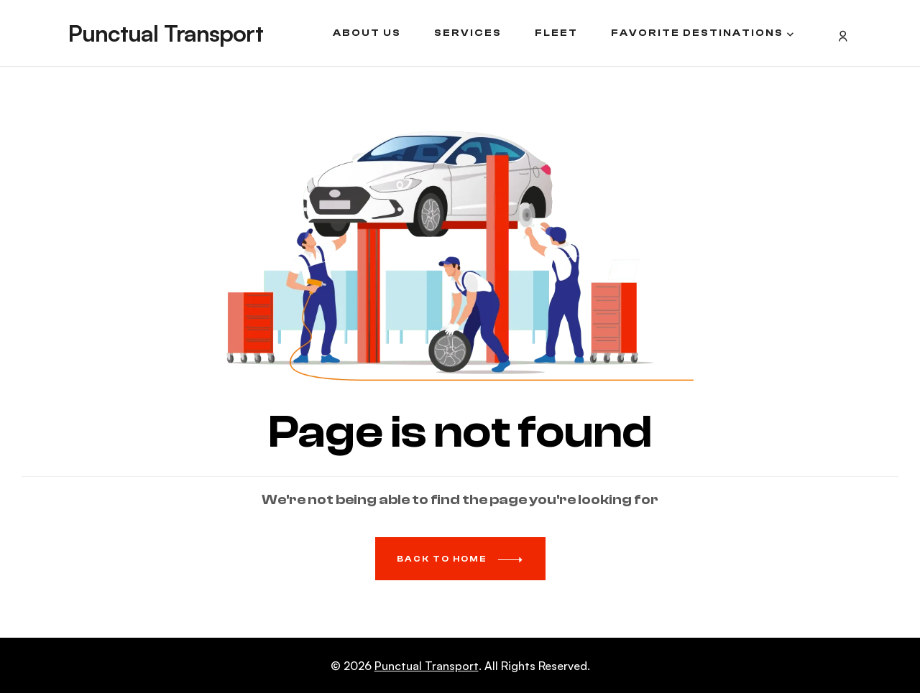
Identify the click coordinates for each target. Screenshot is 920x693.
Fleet (556, 33)
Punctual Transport (165, 33)
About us (367, 33)
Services (468, 33)
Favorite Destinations (697, 33)
